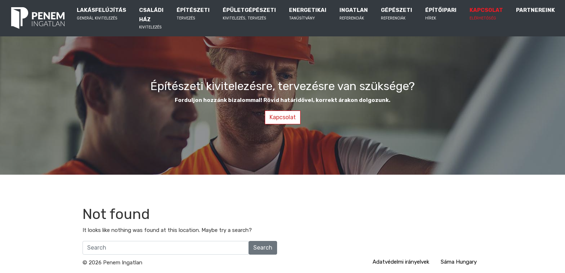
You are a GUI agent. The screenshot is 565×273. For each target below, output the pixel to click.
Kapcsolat (283, 117)
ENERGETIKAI (307, 14)
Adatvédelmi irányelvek (401, 262)
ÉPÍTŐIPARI (441, 14)
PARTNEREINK (535, 14)
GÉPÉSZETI (396, 14)
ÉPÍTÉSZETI (193, 14)
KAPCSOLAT (486, 14)
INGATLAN (353, 14)
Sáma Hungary (459, 262)
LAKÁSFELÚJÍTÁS (101, 14)
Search (262, 247)
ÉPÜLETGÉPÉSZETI (249, 14)
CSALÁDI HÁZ (151, 19)
